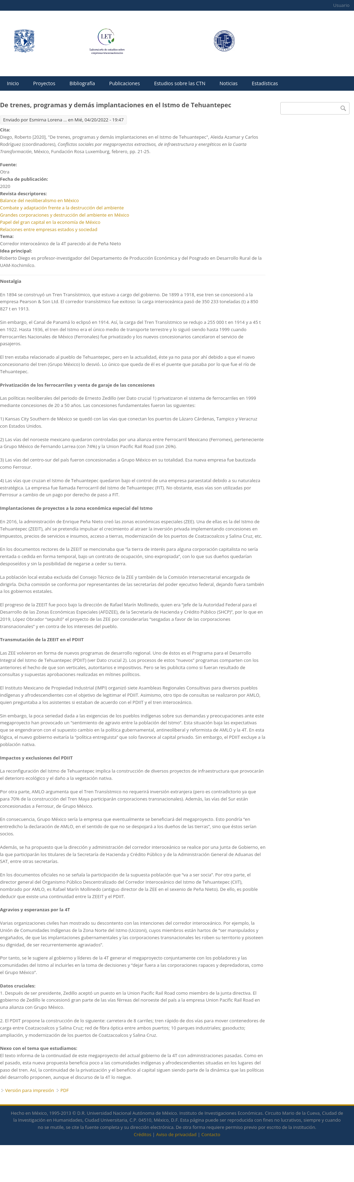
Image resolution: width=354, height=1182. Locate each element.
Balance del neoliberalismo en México (39, 200)
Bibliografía (82, 83)
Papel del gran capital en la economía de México (50, 222)
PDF (64, 1090)
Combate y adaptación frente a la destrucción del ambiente (62, 208)
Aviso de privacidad (176, 1134)
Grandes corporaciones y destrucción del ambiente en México (64, 215)
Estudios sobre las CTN (179, 83)
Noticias (228, 83)
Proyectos (44, 83)
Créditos (142, 1134)
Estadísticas (265, 83)
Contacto (210, 1134)
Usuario (341, 5)
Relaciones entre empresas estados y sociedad (48, 229)
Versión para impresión (29, 1090)
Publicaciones (124, 83)
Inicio (13, 83)
